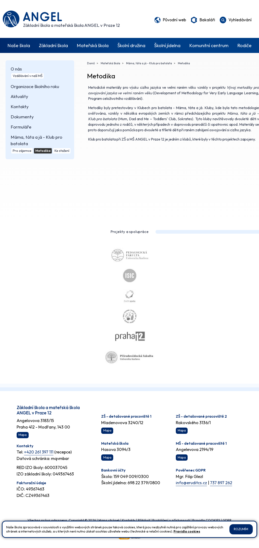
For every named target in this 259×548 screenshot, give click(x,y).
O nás (15, 69)
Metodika (42, 152)
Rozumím (241, 529)
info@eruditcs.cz (191, 483)
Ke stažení (61, 152)
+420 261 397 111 (39, 452)
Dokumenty (21, 118)
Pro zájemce (21, 152)
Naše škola (18, 45)
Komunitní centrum (209, 45)
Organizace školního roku (34, 87)
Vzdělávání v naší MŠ (27, 76)
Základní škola (53, 45)
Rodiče (244, 45)
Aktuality (18, 97)
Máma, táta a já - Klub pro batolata (148, 63)
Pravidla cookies (187, 531)
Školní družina (131, 45)
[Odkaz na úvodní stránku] (61, 19)
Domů (91, 63)
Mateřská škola (93, 45)
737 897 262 (221, 483)
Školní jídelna (167, 45)
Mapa (22, 435)
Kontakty (19, 107)
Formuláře (20, 128)
